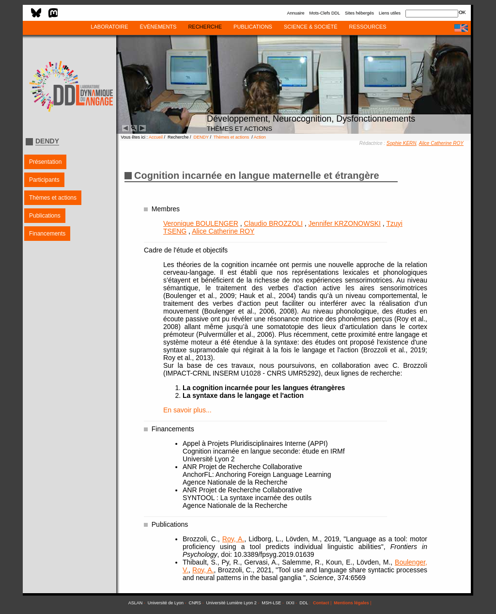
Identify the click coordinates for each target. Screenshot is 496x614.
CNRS (195, 602)
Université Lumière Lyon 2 (231, 602)
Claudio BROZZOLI (273, 223)
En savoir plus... (187, 410)
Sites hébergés (359, 13)
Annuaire (295, 13)
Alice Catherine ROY (441, 143)
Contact (321, 602)
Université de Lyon (166, 602)
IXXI (290, 602)
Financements (47, 233)
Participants (44, 179)
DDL (303, 602)
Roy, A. (233, 539)
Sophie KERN (402, 143)
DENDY (201, 137)
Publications (45, 215)
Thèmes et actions (53, 197)
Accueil (156, 137)
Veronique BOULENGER (200, 223)
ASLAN (135, 602)
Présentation (45, 161)
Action (260, 137)
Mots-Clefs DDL (324, 13)
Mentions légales (351, 602)
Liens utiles (390, 13)
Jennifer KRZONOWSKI (345, 223)
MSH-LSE (271, 602)
